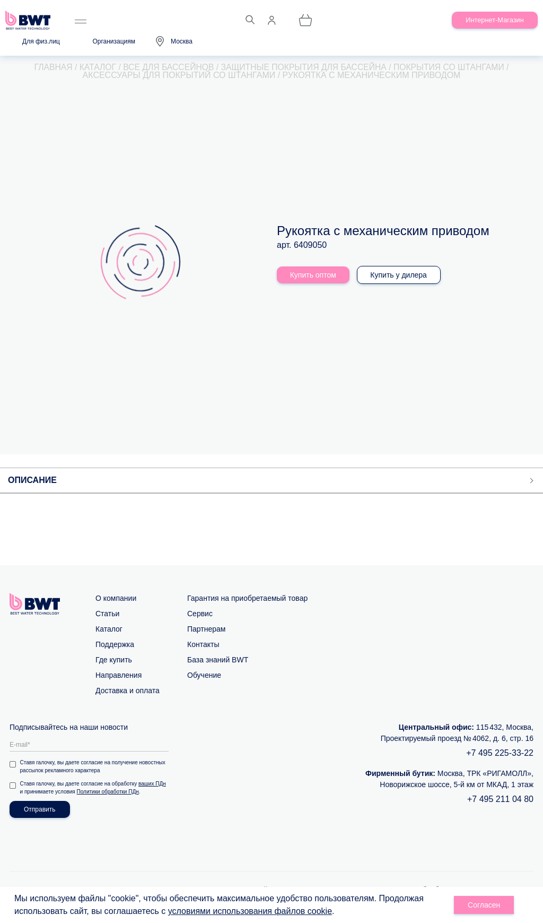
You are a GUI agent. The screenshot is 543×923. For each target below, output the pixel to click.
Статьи (107, 614)
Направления (118, 675)
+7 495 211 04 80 (500, 799)
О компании (115, 598)
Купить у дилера (400, 275)
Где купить (113, 660)
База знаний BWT (217, 660)
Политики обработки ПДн (108, 792)
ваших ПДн (153, 784)
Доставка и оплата (127, 691)
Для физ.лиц (41, 41)
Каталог (108, 629)
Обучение (204, 675)
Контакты (203, 645)
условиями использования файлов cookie (250, 911)
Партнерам (206, 629)
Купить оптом (313, 275)
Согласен (484, 905)
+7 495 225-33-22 (499, 753)
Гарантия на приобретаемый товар (247, 598)
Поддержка (114, 645)
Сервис (200, 614)
